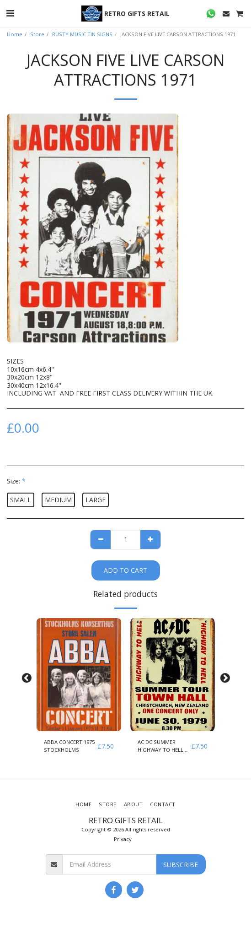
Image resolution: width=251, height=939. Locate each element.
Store (37, 34)
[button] (10, 13)
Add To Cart (125, 570)
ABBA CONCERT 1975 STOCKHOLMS (69, 745)
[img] (79, 674)
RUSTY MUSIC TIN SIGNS (82, 34)
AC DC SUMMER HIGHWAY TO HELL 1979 (160, 746)
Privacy (123, 839)
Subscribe (180, 864)
